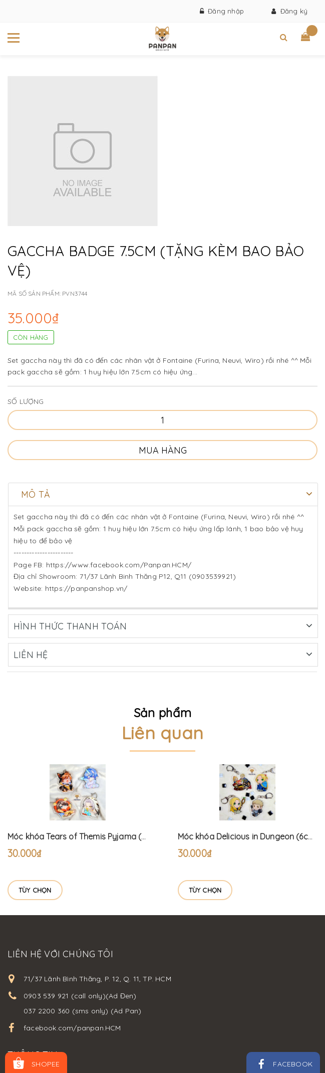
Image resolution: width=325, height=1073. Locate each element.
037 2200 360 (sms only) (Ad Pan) (82, 1010)
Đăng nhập (222, 11)
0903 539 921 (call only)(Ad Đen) (80, 995)
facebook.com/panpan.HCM (72, 1027)
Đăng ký (289, 11)
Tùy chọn (35, 890)
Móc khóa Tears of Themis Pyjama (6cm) (84, 836)
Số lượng (26, 401)
